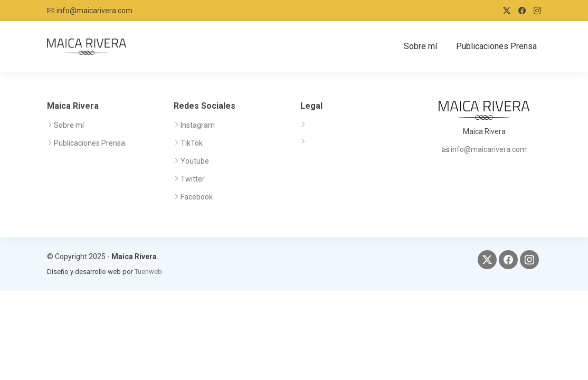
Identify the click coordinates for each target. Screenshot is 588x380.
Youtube (195, 161)
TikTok (192, 143)
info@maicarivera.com (94, 10)
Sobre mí (420, 46)
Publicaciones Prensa (496, 46)
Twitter (193, 179)
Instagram (198, 125)
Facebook (197, 197)
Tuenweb (148, 272)
